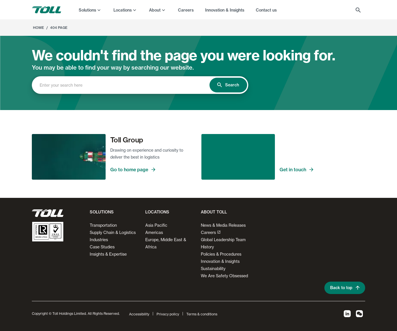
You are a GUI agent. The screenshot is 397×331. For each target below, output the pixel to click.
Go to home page (153, 169)
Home (38, 27)
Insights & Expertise (108, 254)
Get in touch (322, 169)
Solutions (87, 10)
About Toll (214, 212)
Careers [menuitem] (186, 10)
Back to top (344, 288)
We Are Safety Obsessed (224, 275)
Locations (122, 10)
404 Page (58, 27)
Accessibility (139, 314)
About (155, 10)
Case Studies (102, 246)
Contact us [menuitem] (266, 10)
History (207, 246)
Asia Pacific (156, 225)
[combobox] (126, 85)
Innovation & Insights (220, 261)
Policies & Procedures (221, 254)
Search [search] (228, 85)
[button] (100, 214)
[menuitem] (90, 10)
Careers (211, 232)
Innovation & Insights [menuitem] (224, 10)
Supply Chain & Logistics (113, 232)
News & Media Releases (223, 225)
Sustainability (213, 268)
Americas (154, 232)
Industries (99, 239)
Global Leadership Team (223, 239)
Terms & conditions (201, 314)
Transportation (103, 225)
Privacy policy (168, 314)
